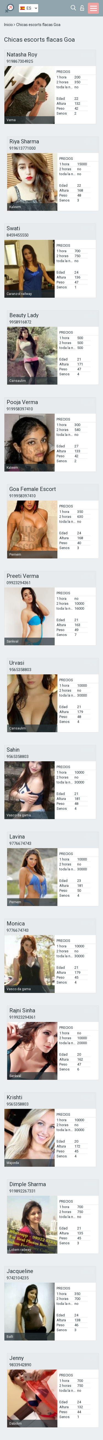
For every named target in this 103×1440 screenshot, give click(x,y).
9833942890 (20, 1364)
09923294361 (19, 582)
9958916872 (20, 322)
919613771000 (22, 148)
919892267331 (22, 1191)
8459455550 (18, 235)
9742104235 (18, 1278)
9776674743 (20, 843)
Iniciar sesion (82, 8)
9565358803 (20, 669)
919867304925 (20, 61)
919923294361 (22, 1017)
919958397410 (20, 409)
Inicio (9, 24)
